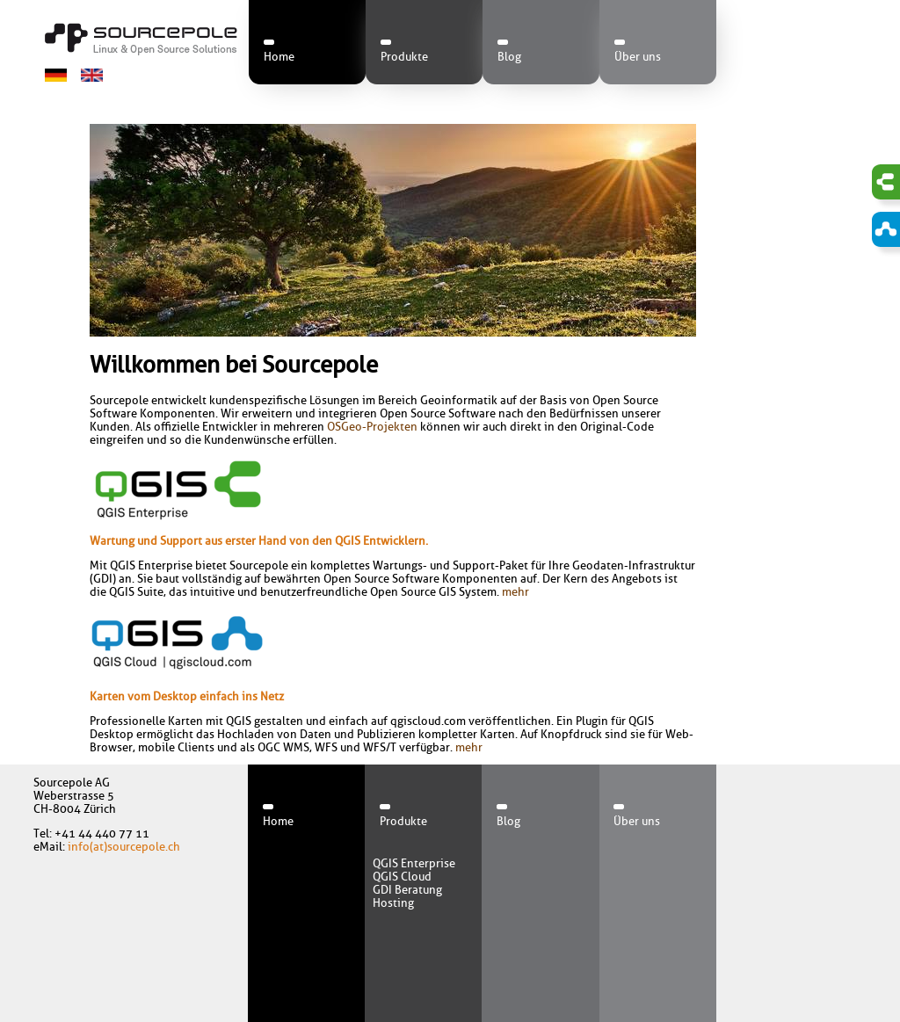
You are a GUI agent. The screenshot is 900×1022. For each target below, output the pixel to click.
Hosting (393, 903)
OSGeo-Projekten (372, 426)
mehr (515, 591)
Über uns (637, 56)
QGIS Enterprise (414, 863)
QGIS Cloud (402, 876)
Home (279, 56)
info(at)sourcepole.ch (124, 846)
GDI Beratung (407, 889)
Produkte (404, 56)
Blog (509, 56)
